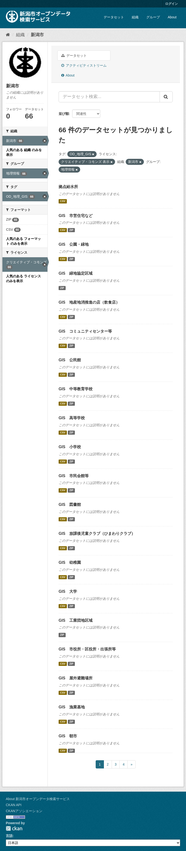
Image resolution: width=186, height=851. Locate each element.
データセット (114, 17)
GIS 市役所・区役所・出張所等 (87, 649)
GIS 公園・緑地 (74, 244)
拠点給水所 (68, 187)
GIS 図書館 (70, 504)
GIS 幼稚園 (70, 562)
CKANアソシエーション (24, 811)
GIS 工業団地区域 (76, 620)
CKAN (14, 828)
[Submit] (166, 96)
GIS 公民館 (70, 360)
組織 (135, 17)
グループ (153, 17)
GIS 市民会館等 (74, 476)
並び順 (64, 114)
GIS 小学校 (70, 447)
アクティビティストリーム (84, 65)
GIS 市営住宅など (76, 216)
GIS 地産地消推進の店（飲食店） (89, 302)
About (172, 17)
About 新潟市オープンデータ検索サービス (38, 799)
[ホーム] (8, 34)
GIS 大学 (68, 591)
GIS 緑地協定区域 (76, 273)
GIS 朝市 (68, 736)
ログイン (171, 4)
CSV (62, 201)
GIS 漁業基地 (72, 707)
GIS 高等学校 (72, 418)
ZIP (71, 230)
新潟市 (37, 34)
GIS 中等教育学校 (76, 389)
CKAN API (14, 805)
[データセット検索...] (109, 96)
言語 (9, 836)
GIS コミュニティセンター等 (85, 331)
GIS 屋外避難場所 (76, 678)
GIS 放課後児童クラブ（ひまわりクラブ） (97, 533)
